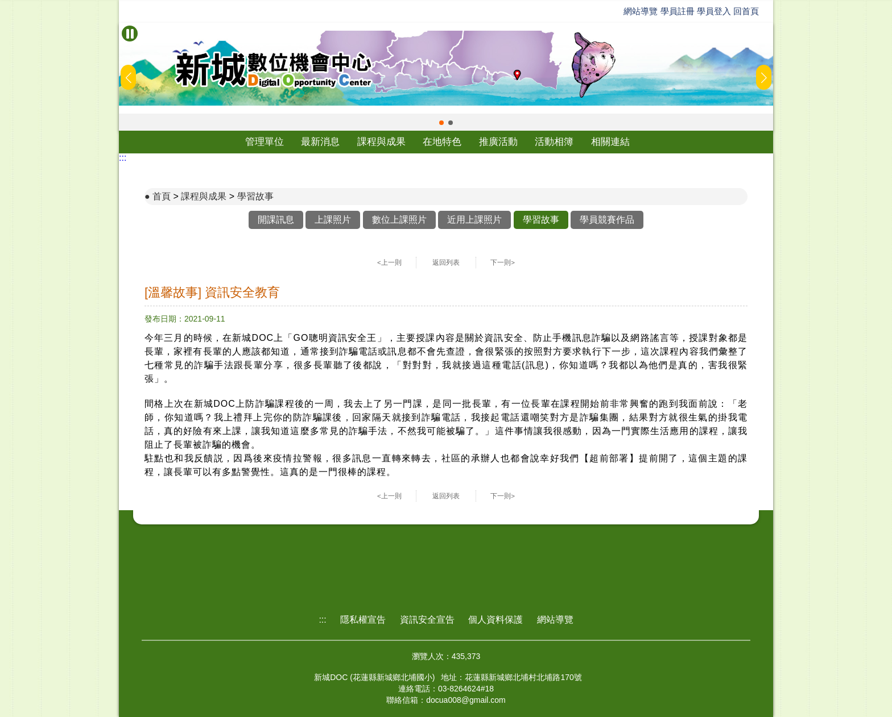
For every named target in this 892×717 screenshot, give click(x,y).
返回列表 (446, 262)
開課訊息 (276, 219)
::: (122, 157)
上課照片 (333, 219)
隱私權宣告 (363, 619)
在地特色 (442, 141)
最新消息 (320, 141)
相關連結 (610, 141)
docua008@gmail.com (466, 700)
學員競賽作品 (607, 219)
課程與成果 (381, 141)
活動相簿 (554, 141)
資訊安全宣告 (427, 619)
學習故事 (255, 196)
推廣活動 (498, 141)
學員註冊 (677, 11)
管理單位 (264, 141)
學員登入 (714, 11)
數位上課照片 (399, 219)
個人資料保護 (495, 619)
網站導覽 (640, 11)
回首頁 (746, 11)
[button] (441, 122)
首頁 (161, 196)
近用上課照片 (474, 219)
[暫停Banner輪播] (130, 33)
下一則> (502, 262)
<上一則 (389, 262)
